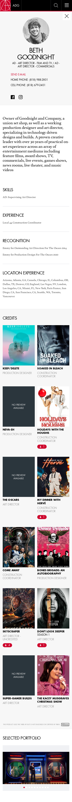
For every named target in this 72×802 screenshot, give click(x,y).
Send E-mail (18, 75)
